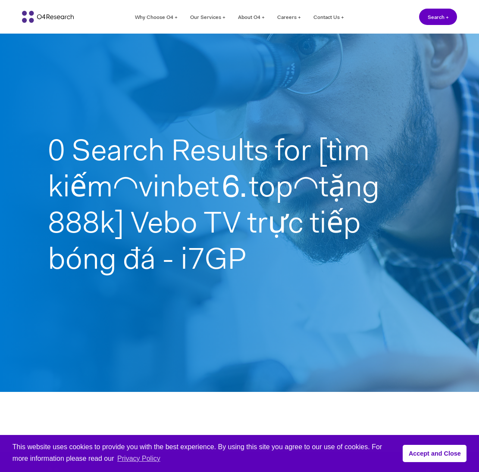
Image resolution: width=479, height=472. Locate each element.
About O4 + (251, 17)
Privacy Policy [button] (138, 458)
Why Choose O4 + (156, 17)
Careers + (289, 17)
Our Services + (207, 17)
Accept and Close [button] (435, 453)
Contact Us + (328, 17)
